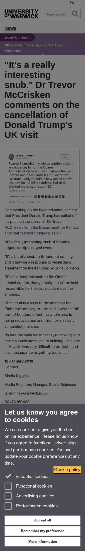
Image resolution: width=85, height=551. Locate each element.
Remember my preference (42, 531)
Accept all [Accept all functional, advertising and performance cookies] (42, 520)
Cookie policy (67, 469)
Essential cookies (27, 476)
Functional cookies (28, 486)
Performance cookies (31, 506)
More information (42, 541)
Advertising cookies (29, 496)
